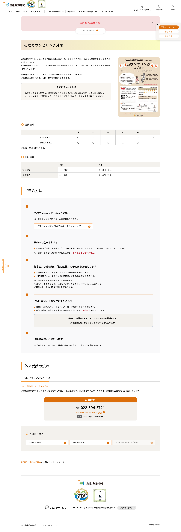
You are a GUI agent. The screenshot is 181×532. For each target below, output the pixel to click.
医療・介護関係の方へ (88, 11)
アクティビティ (108, 11)
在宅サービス (37, 11)
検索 (173, 8)
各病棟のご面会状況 (90, 22)
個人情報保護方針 (29, 525)
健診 (25, 11)
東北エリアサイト (168, 27)
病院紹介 (71, 11)
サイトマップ (49, 525)
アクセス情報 (126, 508)
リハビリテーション (55, 11)
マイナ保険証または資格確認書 (34, 386)
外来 (18, 11)
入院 (11, 11)
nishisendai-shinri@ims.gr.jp (89, 412)
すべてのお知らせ (89, 30)
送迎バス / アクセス (142, 8)
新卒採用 (168, 31)
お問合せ (159, 8)
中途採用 (168, 36)
